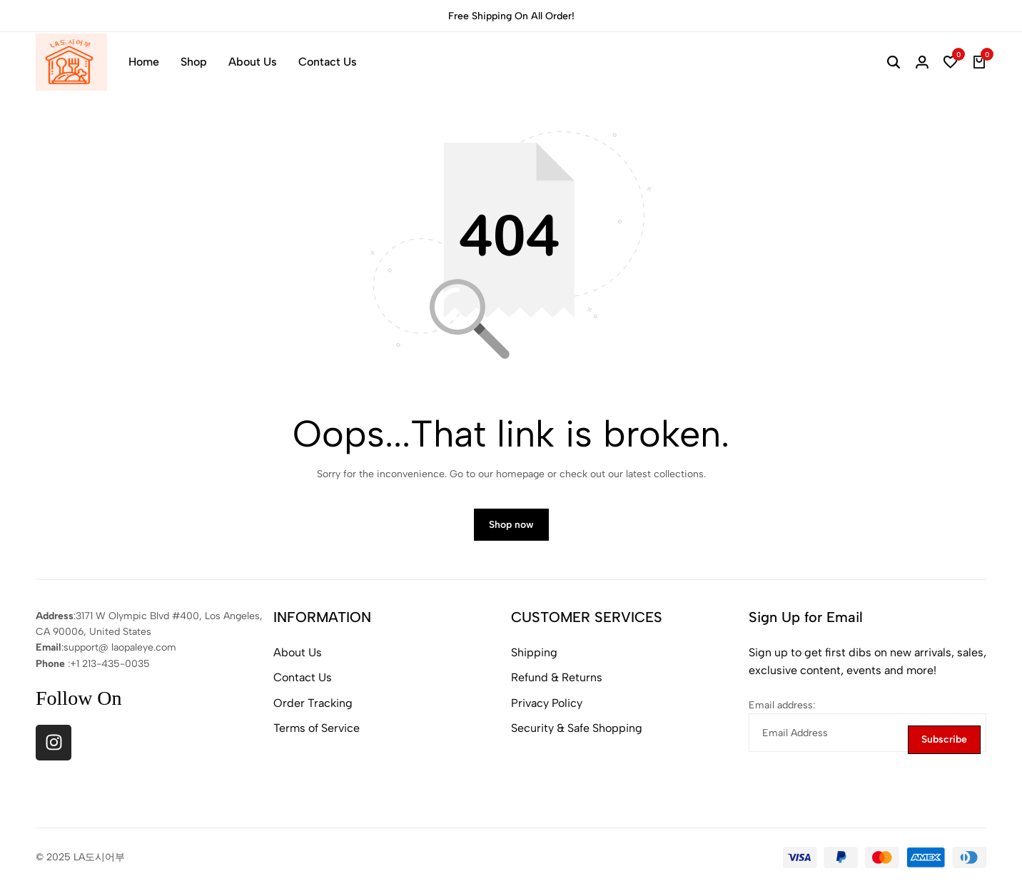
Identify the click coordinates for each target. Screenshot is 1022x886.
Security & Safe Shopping (576, 729)
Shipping (534, 653)
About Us (252, 61)
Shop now (511, 525)
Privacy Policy (546, 704)
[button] (950, 62)
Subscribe (944, 740)
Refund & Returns (556, 678)
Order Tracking (313, 704)
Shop (194, 61)
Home (143, 61)
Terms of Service (316, 729)
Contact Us (327, 61)
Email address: (782, 706)
